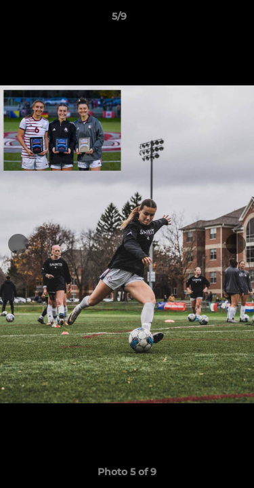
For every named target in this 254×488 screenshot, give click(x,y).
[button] (205, 20)
